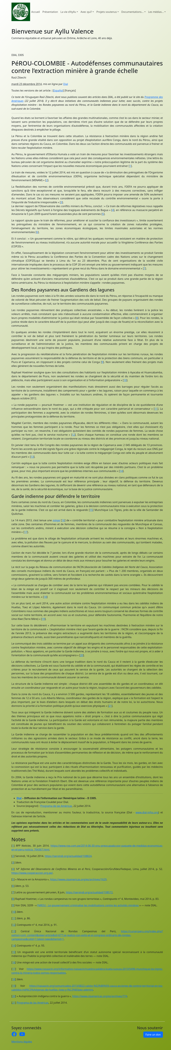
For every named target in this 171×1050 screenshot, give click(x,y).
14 (121, 471)
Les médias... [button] (156, 12)
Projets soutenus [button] (106, 12)
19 (43, 619)
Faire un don (153, 1034)
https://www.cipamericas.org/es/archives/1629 (78, 879)
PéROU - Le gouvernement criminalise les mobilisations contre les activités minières (88, 905)
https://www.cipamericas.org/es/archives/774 (99, 996)
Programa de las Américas (56, 806)
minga (56, 520)
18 (45, 597)
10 (125, 380)
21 (110, 706)
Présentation (50, 12)
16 (63, 520)
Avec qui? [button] (86, 12)
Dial (65, 84)
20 (81, 655)
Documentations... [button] (132, 12)
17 (25, 532)
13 (32, 457)
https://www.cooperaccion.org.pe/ (32, 873)
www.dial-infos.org (147, 812)
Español (58, 90)
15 (91, 510)
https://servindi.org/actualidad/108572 (89, 892)
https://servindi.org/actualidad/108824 (68, 856)
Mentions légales (21, 1041)
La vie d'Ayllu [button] (68, 12)
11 (155, 408)
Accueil (35, 12)
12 (73, 434)
